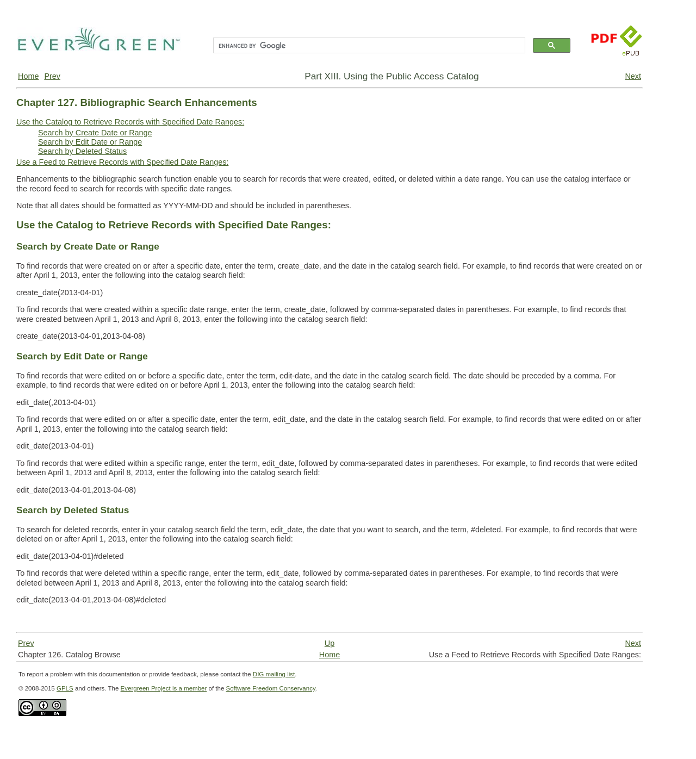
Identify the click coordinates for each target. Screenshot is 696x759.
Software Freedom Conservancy (270, 688)
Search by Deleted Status (82, 151)
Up (329, 643)
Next (633, 76)
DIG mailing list (274, 674)
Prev (52, 76)
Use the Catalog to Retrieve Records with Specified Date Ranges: (130, 121)
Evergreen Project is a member (164, 688)
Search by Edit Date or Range (90, 142)
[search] (368, 46)
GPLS (65, 688)
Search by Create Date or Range (95, 132)
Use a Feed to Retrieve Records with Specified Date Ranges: (122, 162)
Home (28, 76)
